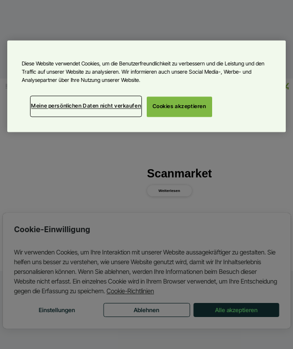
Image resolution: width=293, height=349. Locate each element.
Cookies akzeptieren (179, 106)
